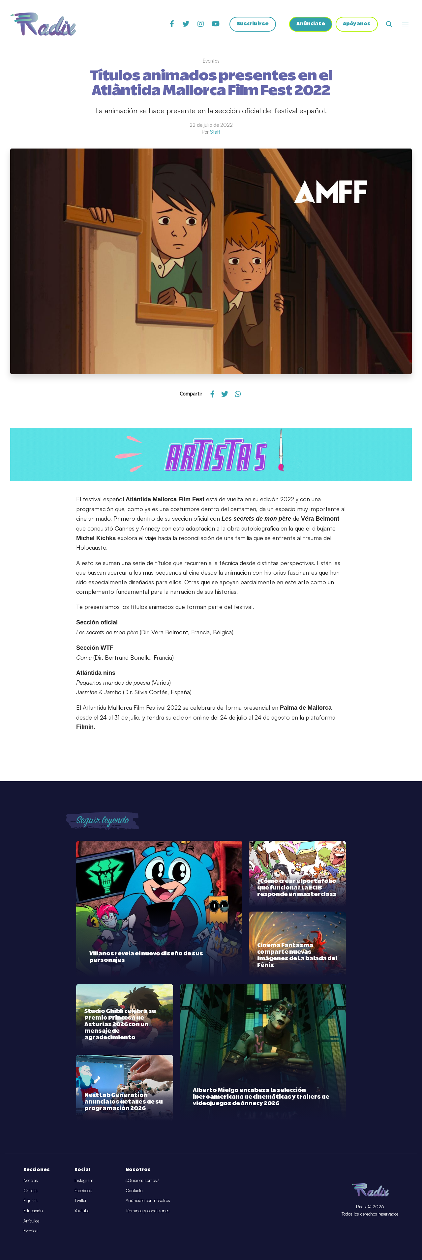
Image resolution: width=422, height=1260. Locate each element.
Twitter (81, 1200)
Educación (33, 1210)
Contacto (134, 1190)
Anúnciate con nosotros (148, 1200)
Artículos (31, 1220)
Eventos (30, 1230)
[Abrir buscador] (389, 25)
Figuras (30, 1200)
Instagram (84, 1180)
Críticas (30, 1190)
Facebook (83, 1190)
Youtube (82, 1210)
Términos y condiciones (147, 1210)
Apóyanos (356, 24)
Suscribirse (251, 24)
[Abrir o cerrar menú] (405, 24)
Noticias (30, 1180)
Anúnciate (309, 24)
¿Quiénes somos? (142, 1180)
